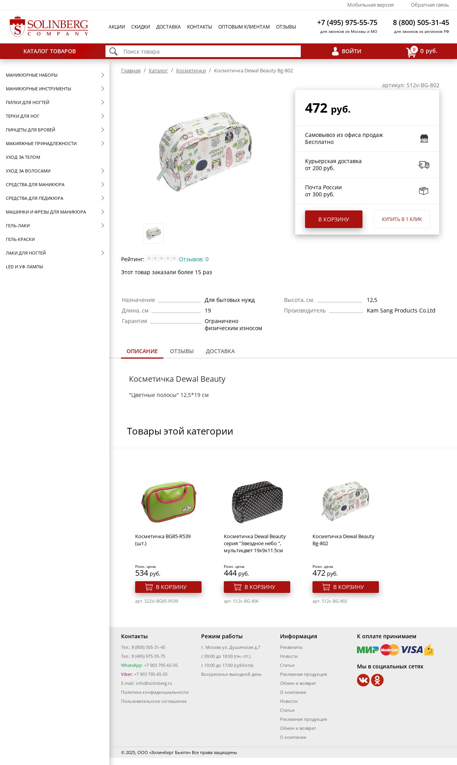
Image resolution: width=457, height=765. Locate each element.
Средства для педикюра (34, 198)
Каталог (158, 70)
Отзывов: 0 (194, 259)
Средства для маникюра (35, 184)
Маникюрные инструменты (38, 89)
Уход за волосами (28, 171)
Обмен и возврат (298, 683)
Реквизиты (291, 647)
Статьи (287, 665)
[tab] (142, 352)
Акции (117, 26)
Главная (131, 70)
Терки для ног (22, 116)
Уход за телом (23, 157)
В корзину (333, 219)
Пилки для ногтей (27, 102)
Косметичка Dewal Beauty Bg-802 (343, 540)
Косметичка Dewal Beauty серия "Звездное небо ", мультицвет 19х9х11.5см (255, 543)
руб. (421, 51)
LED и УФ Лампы (24, 266)
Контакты (199, 26)
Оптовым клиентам (244, 26)
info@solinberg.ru (154, 683)
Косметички (191, 70)
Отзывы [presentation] (182, 351)
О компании (293, 692)
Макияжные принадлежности (41, 143)
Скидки (140, 26)
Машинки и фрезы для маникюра (46, 212)
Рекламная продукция (303, 674)
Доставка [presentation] (220, 351)
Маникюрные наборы (31, 75)
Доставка (168, 26)
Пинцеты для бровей (30, 130)
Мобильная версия (370, 4)
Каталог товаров (49, 51)
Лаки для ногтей (26, 253)
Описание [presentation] (142, 351)
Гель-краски (20, 239)
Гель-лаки (18, 225)
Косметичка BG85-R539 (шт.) (163, 540)
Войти (351, 51)
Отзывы (286, 26)
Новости (289, 656)
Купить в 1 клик (402, 219)
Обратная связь (430, 4)
